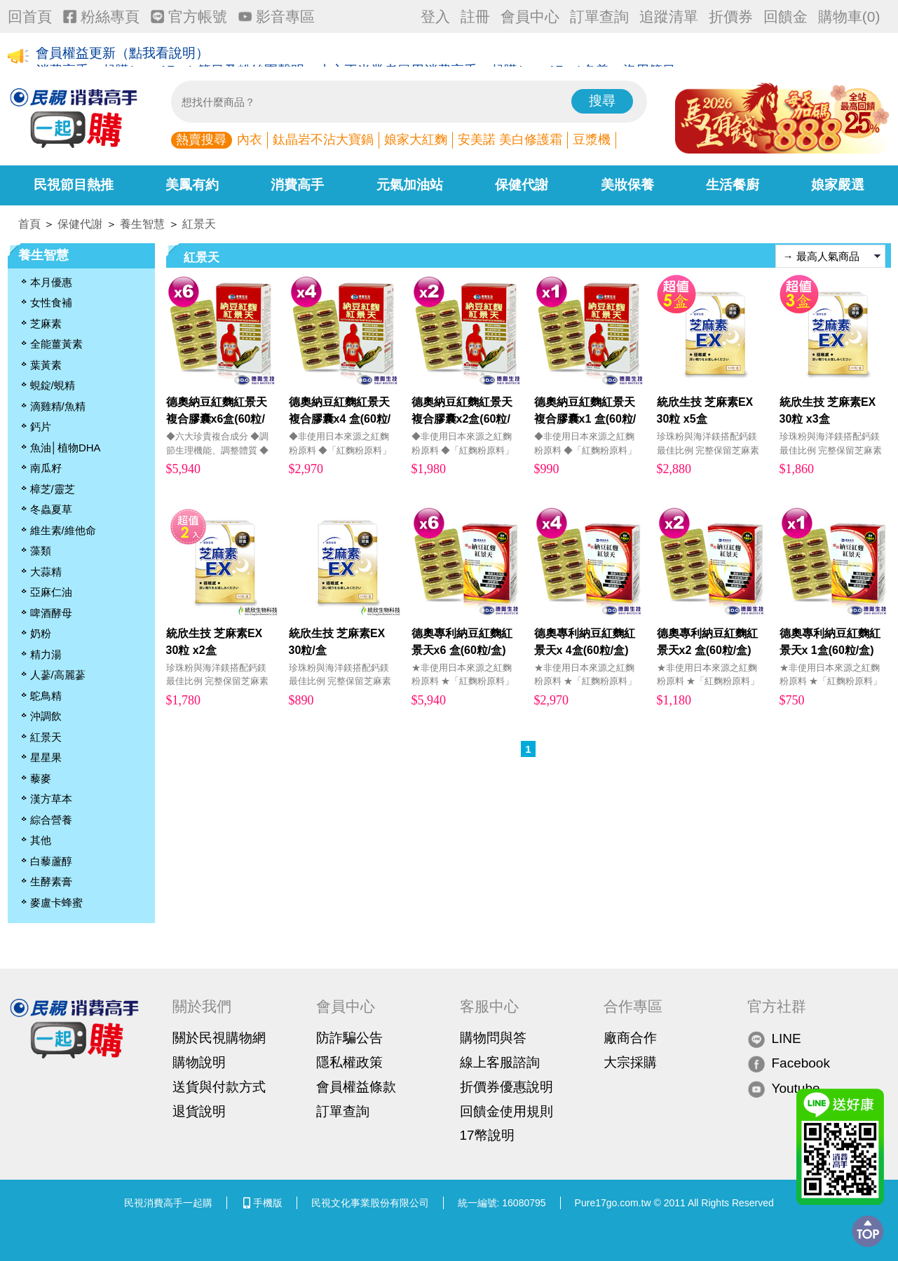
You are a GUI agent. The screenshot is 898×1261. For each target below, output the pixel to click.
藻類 (40, 551)
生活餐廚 (732, 184)
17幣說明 (487, 1135)
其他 (40, 840)
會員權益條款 (356, 1086)
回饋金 (785, 16)
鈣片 (40, 426)
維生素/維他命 (63, 530)
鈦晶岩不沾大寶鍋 (323, 139)
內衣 (249, 139)
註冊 (475, 16)
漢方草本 (51, 799)
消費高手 (297, 184)
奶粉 (40, 633)
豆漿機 (592, 139)
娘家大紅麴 (415, 139)
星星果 (46, 757)
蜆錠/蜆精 (52, 385)
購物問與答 (493, 1037)
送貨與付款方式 (219, 1086)
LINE (774, 1038)
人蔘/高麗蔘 (58, 675)
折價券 (731, 16)
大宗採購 (630, 1062)
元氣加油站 (409, 184)
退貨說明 (199, 1111)
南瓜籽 (46, 468)
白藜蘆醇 (51, 861)
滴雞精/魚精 (58, 406)
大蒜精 (46, 572)
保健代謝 (521, 184)
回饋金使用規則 (506, 1111)
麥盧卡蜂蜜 (56, 902)
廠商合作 (630, 1037)
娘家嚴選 (837, 184)
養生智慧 (142, 224)
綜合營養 (51, 820)
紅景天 (199, 224)
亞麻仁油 (51, 592)
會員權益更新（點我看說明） (122, 57)
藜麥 (40, 778)
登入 (435, 16)
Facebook (788, 1063)
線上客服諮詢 (500, 1062)
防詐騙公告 (349, 1037)
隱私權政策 (349, 1062)
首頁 (29, 224)
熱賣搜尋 (201, 139)
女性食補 (51, 302)
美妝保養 (627, 184)
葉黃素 (46, 365)
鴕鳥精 (46, 696)
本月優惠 (51, 282)
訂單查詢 (599, 16)
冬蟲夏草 (51, 509)
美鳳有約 (192, 184)
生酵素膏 (51, 881)
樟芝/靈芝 (52, 489)
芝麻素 (46, 323)
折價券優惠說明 (506, 1086)
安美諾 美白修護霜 (510, 139)
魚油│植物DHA (65, 448)
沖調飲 (46, 716)
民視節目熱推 (74, 184)
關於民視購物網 (219, 1037)
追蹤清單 (668, 16)
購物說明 (199, 1062)
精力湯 (46, 654)
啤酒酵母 (51, 613)
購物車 (849, 16)
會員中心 (530, 16)
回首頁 (30, 16)
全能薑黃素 (56, 344)
